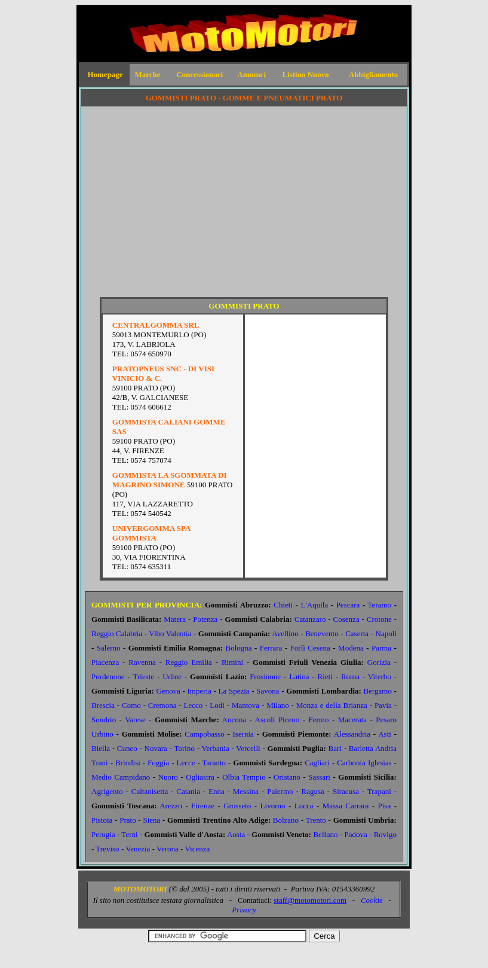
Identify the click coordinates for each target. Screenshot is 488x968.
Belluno (325, 834)
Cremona (162, 705)
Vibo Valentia (170, 633)
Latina (299, 676)
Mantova (245, 705)
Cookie (372, 900)
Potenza (205, 619)
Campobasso (204, 733)
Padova (355, 834)
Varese (135, 719)
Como (131, 705)
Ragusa (313, 791)
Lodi (217, 705)
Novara (156, 748)
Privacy (244, 909)
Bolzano (286, 820)
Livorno (273, 805)
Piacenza (105, 662)
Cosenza (346, 619)
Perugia (103, 834)
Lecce (185, 762)
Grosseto (237, 805)
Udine (172, 676)
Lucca (304, 805)
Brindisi (127, 762)
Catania (188, 791)
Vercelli (248, 748)
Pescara (348, 604)
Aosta (236, 834)
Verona (167, 848)
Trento (316, 820)
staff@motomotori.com (310, 900)
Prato (127, 820)
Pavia (383, 705)
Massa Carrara (346, 805)
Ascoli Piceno (277, 719)
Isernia (243, 733)
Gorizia (379, 662)
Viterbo (379, 676)
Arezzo (170, 805)
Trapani (379, 791)
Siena (151, 820)
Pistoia (101, 820)
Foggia (158, 762)
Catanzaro (310, 619)
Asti (384, 733)
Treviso (107, 848)
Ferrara (271, 647)
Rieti (325, 676)
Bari (335, 748)
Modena (351, 647)
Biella (100, 748)
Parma (381, 647)
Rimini (232, 662)
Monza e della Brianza (331, 705)
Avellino (285, 633)
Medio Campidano (120, 776)
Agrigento (107, 791)
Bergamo (378, 690)
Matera (175, 619)
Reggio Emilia (188, 662)
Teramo (380, 604)
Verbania (215, 748)
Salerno (109, 647)
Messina (246, 791)
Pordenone (108, 676)
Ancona (234, 719)
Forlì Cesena (310, 647)
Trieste (143, 676)
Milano (277, 705)
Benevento (322, 633)
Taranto (214, 762)
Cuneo (127, 748)
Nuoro (168, 776)
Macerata (352, 719)
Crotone (379, 619)
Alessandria (352, 733)
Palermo (280, 791)
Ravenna (141, 662)
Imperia (199, 690)
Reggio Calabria (116, 633)
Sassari (319, 776)
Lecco (193, 705)
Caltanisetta (149, 791)
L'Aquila (315, 604)
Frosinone (265, 676)
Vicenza (197, 848)
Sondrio (103, 719)
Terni (129, 834)
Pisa (384, 805)
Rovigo (385, 834)
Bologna (239, 647)
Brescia (103, 705)
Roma (350, 676)
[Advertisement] (244, 207)
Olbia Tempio (244, 776)
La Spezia (234, 690)
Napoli (386, 633)
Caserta (357, 633)
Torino (184, 748)
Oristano (287, 776)
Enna (216, 791)
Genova (168, 690)
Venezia (137, 848)
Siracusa (346, 791)
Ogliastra (200, 776)
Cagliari (317, 762)
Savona (267, 690)
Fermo (319, 719)
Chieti (283, 604)
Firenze (202, 805)
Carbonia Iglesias (364, 762)
